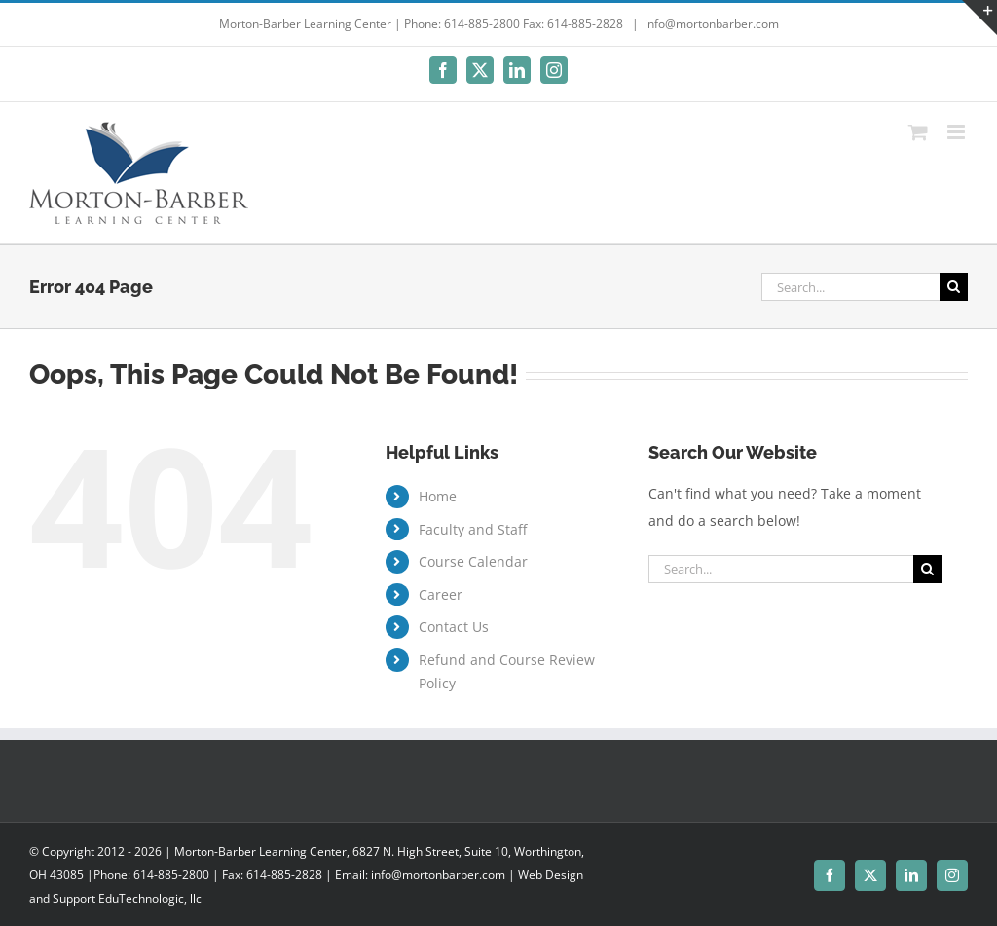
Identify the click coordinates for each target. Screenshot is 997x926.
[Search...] (850, 287)
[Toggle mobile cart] (918, 132)
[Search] (954, 287)
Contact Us (454, 626)
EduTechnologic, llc (150, 898)
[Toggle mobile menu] (957, 132)
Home (438, 496)
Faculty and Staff (473, 529)
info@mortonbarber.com (712, 24)
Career (440, 594)
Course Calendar (473, 561)
